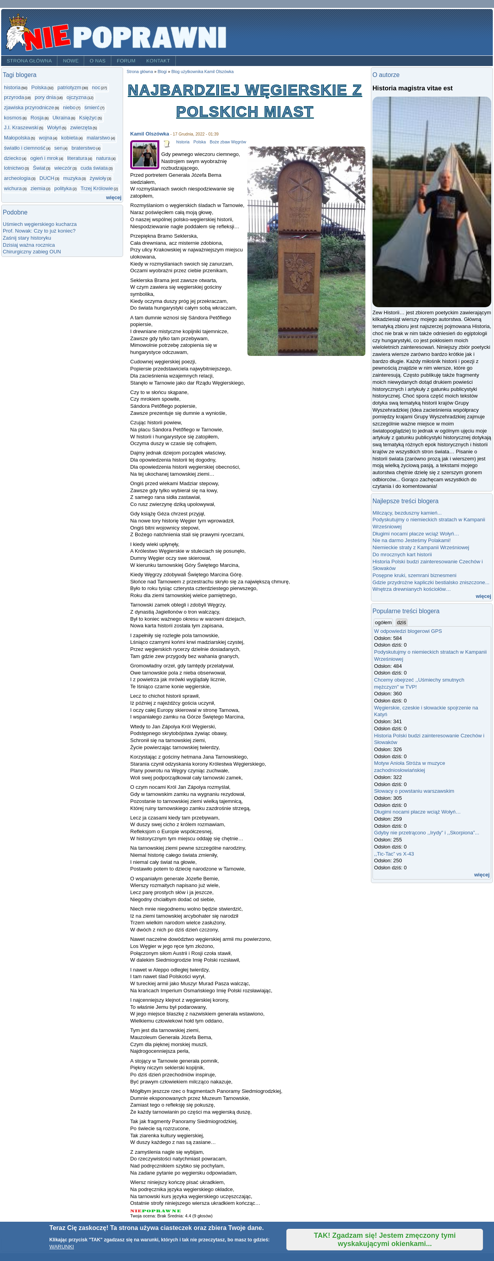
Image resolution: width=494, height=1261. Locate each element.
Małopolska (17, 138)
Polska (38, 87)
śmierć (92, 107)
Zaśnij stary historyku (27, 238)
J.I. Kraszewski (21, 127)
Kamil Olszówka (149, 134)
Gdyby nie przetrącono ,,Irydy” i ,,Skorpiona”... (426, 833)
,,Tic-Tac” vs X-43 (394, 854)
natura (103, 158)
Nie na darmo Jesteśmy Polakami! (411, 540)
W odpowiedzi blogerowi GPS (408, 631)
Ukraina (61, 118)
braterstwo (84, 148)
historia (12, 87)
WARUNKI (62, 1247)
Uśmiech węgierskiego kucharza (40, 224)
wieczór (63, 168)
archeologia (17, 178)
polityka (63, 188)
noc (96, 87)
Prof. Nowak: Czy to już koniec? (39, 231)
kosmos (13, 118)
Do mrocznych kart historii (402, 554)
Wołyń (54, 127)
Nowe (71, 61)
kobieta (69, 138)
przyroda (14, 97)
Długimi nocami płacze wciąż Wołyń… (415, 534)
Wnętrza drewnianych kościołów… (411, 589)
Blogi (162, 72)
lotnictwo (14, 168)
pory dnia (45, 97)
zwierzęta (81, 127)
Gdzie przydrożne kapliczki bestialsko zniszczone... (430, 582)
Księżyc (88, 118)
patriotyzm (69, 87)
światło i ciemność (25, 148)
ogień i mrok (44, 158)
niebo (69, 107)
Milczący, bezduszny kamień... (407, 513)
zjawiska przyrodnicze (29, 107)
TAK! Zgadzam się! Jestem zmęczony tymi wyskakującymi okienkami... (385, 1240)
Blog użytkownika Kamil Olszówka (202, 72)
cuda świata (94, 168)
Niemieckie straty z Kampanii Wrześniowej (420, 547)
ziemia (38, 188)
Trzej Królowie (97, 188)
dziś (401, 622)
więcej (114, 197)
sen (58, 148)
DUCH (46, 178)
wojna (45, 138)
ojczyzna (76, 97)
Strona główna (29, 61)
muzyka (72, 178)
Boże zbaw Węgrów (228, 142)
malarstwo (98, 138)
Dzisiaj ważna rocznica (29, 245)
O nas (98, 61)
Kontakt (158, 61)
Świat (39, 168)
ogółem (384, 622)
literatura (77, 158)
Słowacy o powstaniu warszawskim (414, 791)
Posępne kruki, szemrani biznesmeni (414, 575)
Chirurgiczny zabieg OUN (32, 252)
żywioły (98, 178)
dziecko (12, 158)
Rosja (37, 118)
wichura (13, 188)
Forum (126, 61)
